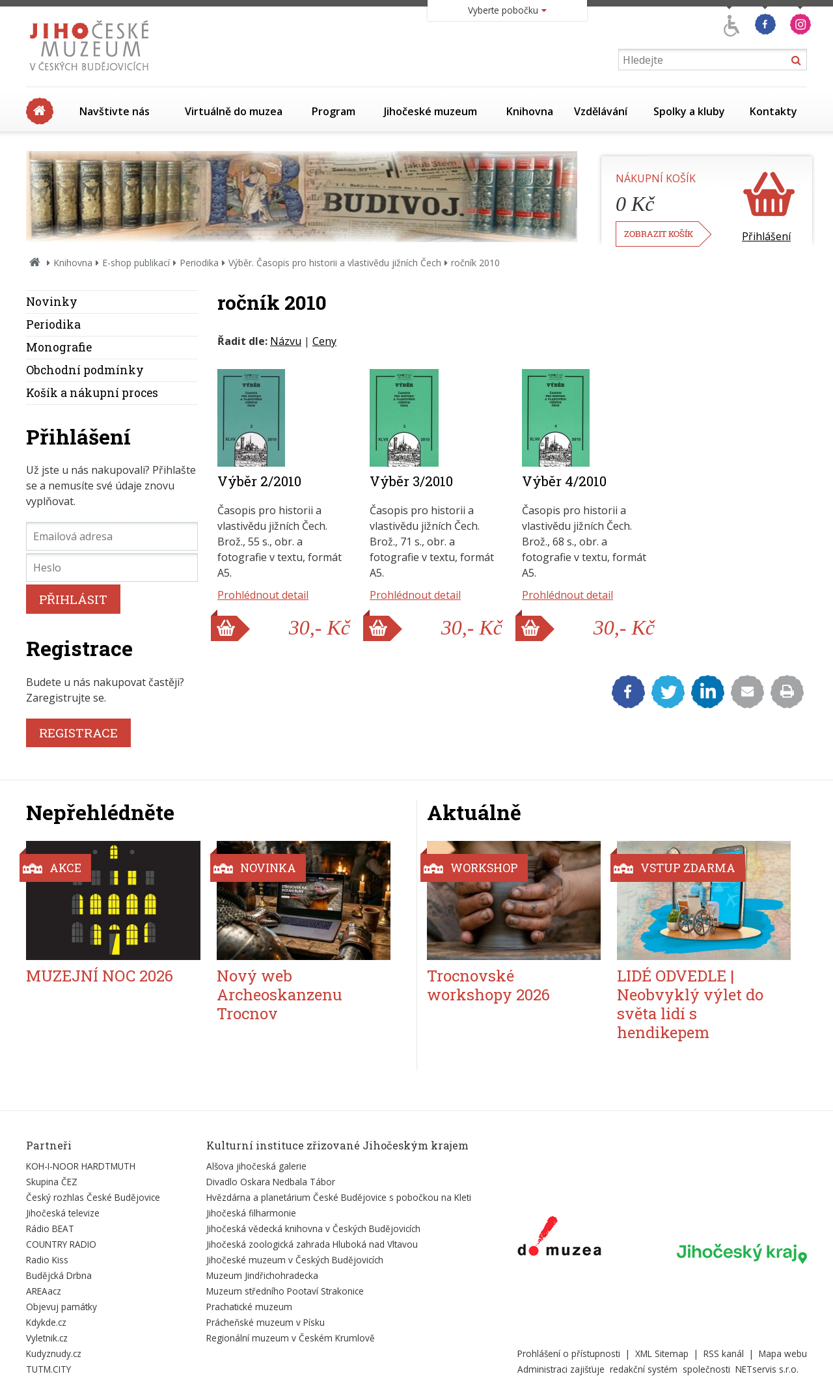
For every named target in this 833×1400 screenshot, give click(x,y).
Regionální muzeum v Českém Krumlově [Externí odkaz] (290, 1338)
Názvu (285, 341)
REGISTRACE (78, 732)
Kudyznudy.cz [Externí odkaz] (53, 1353)
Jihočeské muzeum (430, 111)
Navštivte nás (114, 111)
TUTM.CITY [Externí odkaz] (48, 1369)
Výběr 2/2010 (259, 481)
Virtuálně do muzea (233, 111)
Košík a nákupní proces (92, 392)
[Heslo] (112, 567)
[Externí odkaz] (559, 1239)
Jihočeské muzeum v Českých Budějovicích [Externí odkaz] (294, 1260)
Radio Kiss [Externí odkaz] (47, 1260)
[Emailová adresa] (112, 536)
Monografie (59, 347)
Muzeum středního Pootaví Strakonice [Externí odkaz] (285, 1291)
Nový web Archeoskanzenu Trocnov (279, 994)
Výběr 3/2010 (411, 481)
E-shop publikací (136, 262)
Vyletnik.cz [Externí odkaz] (47, 1338)
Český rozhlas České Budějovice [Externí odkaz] (93, 1197)
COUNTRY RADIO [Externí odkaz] (61, 1244)
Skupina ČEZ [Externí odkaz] (51, 1181)
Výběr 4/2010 (564, 481)
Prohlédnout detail (262, 595)
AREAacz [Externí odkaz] (43, 1291)
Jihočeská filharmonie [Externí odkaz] (251, 1213)
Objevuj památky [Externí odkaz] (61, 1306)
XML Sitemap (662, 1353)
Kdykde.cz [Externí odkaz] (46, 1322)
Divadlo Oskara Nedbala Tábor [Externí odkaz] (270, 1181)
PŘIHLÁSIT (73, 599)
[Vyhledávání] (712, 59)
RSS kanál (723, 1353)
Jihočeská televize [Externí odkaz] (63, 1213)
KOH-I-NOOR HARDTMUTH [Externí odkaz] (80, 1166)
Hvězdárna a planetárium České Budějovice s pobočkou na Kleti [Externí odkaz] (338, 1197)
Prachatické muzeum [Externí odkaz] (249, 1306)
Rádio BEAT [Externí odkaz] (50, 1228)
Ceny (324, 341)
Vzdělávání (600, 111)
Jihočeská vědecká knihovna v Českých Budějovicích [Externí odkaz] (313, 1228)
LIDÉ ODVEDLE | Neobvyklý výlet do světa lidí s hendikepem (690, 1003)
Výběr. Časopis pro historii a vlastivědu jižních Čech (334, 262)
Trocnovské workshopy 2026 (488, 985)
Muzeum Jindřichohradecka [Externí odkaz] (262, 1275)
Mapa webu (783, 1353)
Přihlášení (766, 236)
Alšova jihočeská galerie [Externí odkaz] (256, 1166)
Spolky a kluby (689, 111)
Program (333, 111)
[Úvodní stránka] (92, 74)
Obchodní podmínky (85, 370)
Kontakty (773, 111)
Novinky (51, 301)
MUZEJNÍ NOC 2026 (99, 975)
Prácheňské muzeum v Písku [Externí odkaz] (265, 1322)
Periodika (199, 262)
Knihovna (529, 111)
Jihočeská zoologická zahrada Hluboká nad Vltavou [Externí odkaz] (312, 1244)
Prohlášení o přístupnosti (568, 1353)
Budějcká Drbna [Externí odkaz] (59, 1275)
